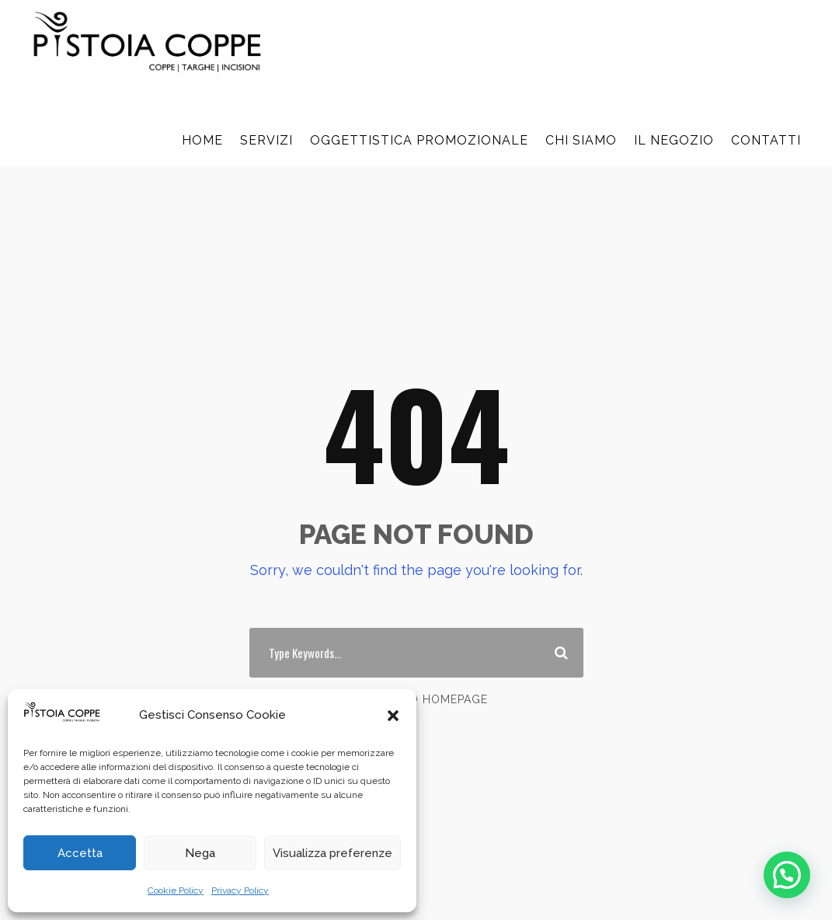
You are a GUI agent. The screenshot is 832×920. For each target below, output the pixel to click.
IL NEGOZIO (674, 140)
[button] (393, 715)
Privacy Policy (240, 890)
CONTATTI (766, 140)
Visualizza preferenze (332, 853)
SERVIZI (266, 140)
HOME (202, 140)
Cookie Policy (176, 890)
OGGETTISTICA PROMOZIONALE (419, 140)
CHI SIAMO (581, 140)
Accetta (80, 853)
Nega (200, 853)
